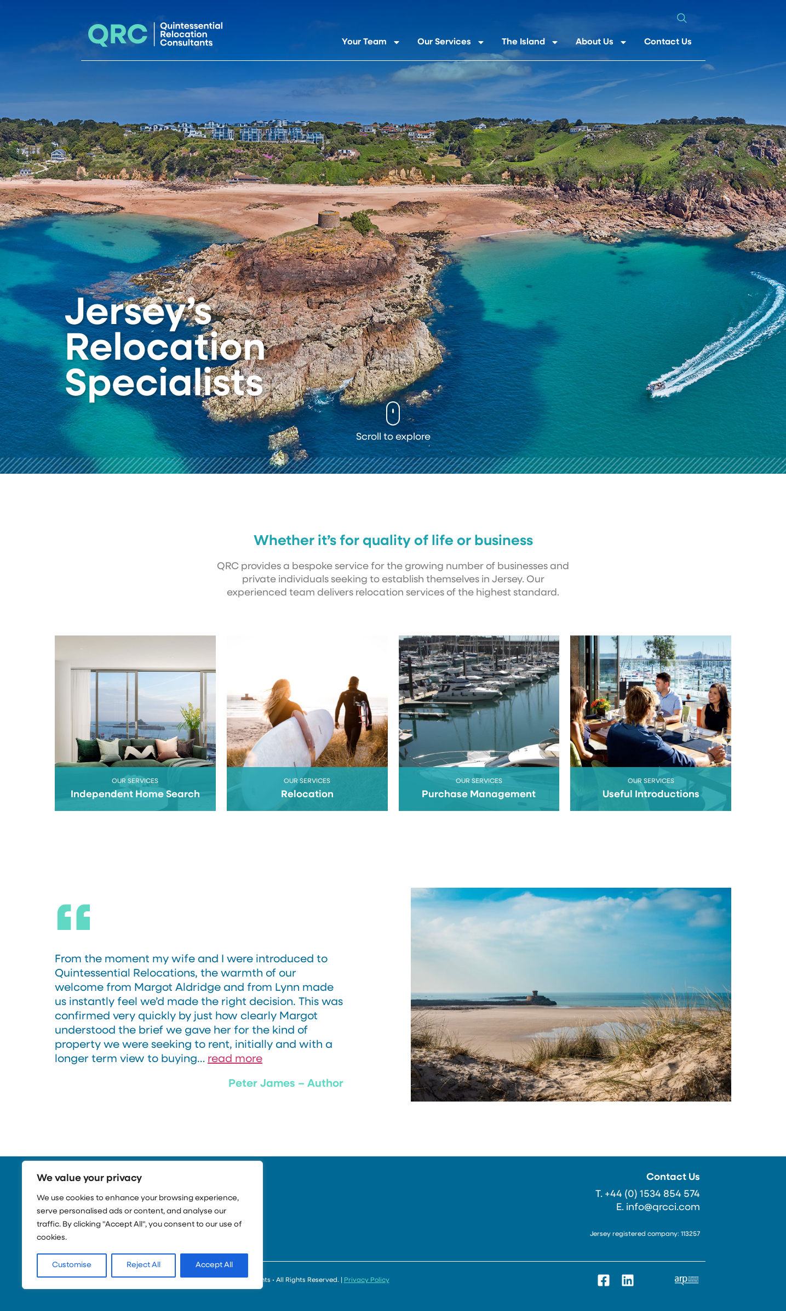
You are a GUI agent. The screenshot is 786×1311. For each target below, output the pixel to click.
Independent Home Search (135, 795)
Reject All (143, 1265)
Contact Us (668, 42)
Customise (71, 1265)
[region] (142, 1225)
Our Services (451, 42)
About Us (602, 42)
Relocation (307, 795)
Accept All (214, 1265)
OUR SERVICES (135, 781)
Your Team (371, 42)
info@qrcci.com (663, 1207)
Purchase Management (479, 795)
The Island (530, 42)
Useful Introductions (651, 795)
